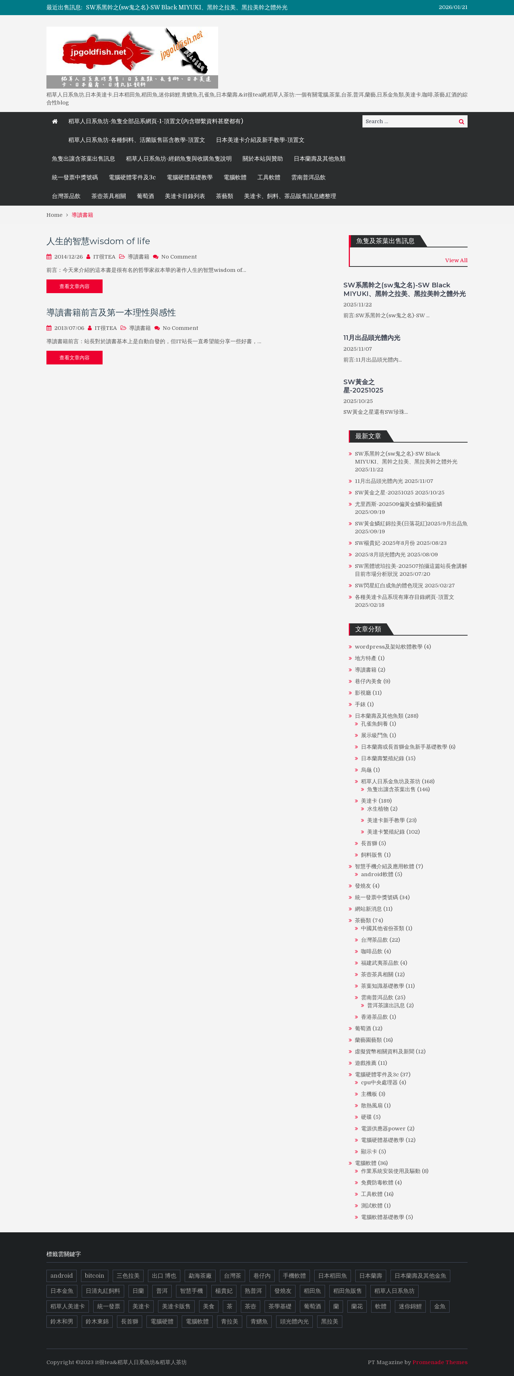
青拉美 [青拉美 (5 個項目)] (229, 1321)
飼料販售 (372, 855)
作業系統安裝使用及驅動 (390, 1171)
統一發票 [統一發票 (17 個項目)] (108, 1306)
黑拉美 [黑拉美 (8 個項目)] (329, 1321)
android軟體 (377, 874)
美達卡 (369, 801)
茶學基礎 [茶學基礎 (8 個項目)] (280, 1306)
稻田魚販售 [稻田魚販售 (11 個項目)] (347, 1291)
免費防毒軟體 (377, 1182)
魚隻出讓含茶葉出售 (391, 789)
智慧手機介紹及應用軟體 (384, 866)
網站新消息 (368, 909)
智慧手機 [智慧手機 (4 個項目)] (191, 1291)
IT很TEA (104, 257)
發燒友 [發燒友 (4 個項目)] (283, 1291)
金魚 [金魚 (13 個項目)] (440, 1306)
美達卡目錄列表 (185, 196)
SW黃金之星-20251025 (363, 386)
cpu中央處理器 (379, 1082)
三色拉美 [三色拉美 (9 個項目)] (128, 1276)
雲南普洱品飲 (308, 177)
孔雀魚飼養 (374, 724)
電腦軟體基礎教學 (382, 1217)
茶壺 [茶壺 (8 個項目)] (250, 1306)
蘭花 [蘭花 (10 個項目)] (357, 1306)
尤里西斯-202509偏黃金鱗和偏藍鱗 (398, 504)
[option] (192, 8)
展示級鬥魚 (374, 735)
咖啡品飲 (372, 951)
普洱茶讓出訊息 (386, 1005)
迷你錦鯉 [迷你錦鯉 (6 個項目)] (410, 1306)
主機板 (369, 1094)
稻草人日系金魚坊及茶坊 (390, 781)
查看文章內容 (74, 286)
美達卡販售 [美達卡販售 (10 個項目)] (176, 1306)
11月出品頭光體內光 (371, 338)
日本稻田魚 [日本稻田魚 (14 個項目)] (332, 1276)
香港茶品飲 (374, 1017)
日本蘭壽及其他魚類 (320, 159)
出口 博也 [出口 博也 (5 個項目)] (164, 1276)
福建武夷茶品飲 (380, 963)
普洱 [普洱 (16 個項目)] (162, 1291)
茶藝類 (224, 196)
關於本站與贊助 (263, 159)
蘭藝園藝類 (368, 1040)
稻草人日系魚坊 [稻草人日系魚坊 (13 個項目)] (394, 1291)
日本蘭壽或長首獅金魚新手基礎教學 (404, 747)
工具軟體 (268, 177)
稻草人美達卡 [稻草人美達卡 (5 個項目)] (67, 1306)
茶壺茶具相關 (108, 196)
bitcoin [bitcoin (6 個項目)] (94, 1276)
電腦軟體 (235, 177)
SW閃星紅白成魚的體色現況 (389, 585)
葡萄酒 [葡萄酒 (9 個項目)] (312, 1306)
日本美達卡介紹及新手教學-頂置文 (260, 140)
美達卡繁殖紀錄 (386, 832)
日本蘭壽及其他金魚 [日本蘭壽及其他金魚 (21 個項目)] (420, 1276)
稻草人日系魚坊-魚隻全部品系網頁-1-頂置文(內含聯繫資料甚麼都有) (155, 121)
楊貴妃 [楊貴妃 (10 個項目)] (224, 1291)
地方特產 (366, 658)
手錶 (360, 704)
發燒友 (363, 886)
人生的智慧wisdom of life (98, 241)
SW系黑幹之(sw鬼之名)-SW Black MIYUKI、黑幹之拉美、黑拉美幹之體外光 (187, 7)
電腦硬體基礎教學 (190, 177)
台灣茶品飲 (66, 196)
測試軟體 (372, 1205)
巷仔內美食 (368, 681)
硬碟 (366, 1117)
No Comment (179, 257)
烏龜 (366, 770)
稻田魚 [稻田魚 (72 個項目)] (312, 1291)
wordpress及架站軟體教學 (389, 647)
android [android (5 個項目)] (61, 1276)
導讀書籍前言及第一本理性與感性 (111, 312)
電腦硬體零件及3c (132, 177)
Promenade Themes (440, 1362)
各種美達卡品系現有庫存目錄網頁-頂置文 (404, 597)
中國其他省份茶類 (382, 928)
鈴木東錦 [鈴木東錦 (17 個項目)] (97, 1321)
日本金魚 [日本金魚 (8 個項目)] (61, 1291)
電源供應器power (383, 1128)
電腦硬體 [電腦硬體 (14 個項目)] (161, 1321)
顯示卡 (369, 1151)
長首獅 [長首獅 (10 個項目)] (129, 1321)
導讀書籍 (138, 257)
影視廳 (363, 693)
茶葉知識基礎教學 (382, 986)
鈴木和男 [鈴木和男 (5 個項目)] (61, 1321)
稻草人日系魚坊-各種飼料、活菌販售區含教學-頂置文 (136, 140)
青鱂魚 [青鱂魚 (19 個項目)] (259, 1321)
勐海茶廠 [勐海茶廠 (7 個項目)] (200, 1276)
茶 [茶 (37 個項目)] (230, 1306)
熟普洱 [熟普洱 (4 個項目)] (253, 1291)
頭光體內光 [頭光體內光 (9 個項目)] (294, 1321)
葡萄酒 (145, 196)
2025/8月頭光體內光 (380, 554)
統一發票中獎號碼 (75, 177)
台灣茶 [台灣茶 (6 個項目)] (232, 1276)
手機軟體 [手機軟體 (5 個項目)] (294, 1276)
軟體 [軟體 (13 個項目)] (381, 1306)
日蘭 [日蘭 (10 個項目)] (138, 1291)
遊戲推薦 (366, 1063)
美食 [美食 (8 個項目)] (209, 1306)
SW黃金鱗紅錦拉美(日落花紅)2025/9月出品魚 (411, 523)
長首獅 (369, 843)
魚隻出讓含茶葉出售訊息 (83, 159)
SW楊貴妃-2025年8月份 (385, 543)
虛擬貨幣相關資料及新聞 (384, 1051)
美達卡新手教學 (386, 820)
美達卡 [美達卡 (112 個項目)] (141, 1306)
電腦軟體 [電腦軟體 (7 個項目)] (197, 1321)
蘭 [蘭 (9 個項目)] (336, 1306)
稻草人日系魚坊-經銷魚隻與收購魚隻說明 (179, 159)
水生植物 (378, 809)
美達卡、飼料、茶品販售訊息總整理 (290, 196)
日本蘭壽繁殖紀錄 (382, 758)
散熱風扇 (372, 1105)
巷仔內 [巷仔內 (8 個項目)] (262, 1276)
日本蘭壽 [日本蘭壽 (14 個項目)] (370, 1276)
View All (456, 260)
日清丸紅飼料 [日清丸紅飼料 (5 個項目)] (103, 1291)
